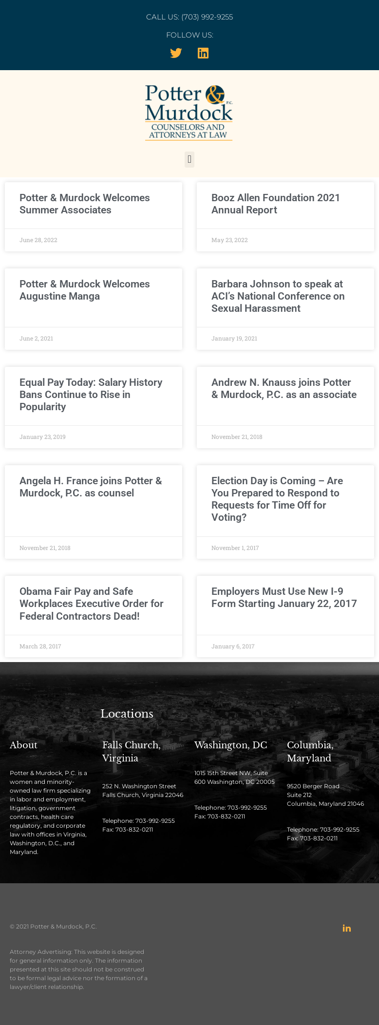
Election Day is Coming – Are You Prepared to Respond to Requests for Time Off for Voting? (277, 499)
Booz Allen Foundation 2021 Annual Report (276, 204)
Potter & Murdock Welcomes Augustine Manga (84, 290)
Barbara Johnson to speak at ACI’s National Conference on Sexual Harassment (278, 296)
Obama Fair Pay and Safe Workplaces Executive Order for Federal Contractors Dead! (91, 604)
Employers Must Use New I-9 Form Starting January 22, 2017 (284, 597)
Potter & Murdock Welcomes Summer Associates (84, 204)
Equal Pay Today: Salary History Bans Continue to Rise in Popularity (90, 395)
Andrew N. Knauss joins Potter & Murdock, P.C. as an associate (284, 388)
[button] (189, 160)
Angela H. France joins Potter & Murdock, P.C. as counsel (90, 487)
